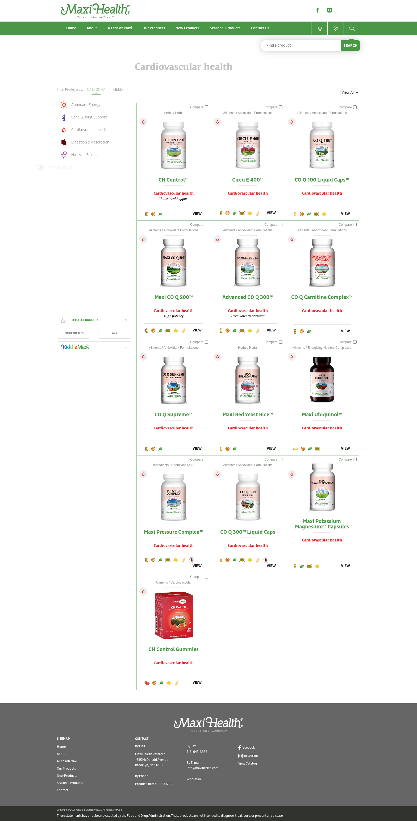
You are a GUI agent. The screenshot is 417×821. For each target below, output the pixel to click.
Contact (62, 790)
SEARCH (350, 45)
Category (96, 89)
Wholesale (194, 779)
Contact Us (260, 28)
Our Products (154, 28)
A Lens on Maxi (120, 28)
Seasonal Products (225, 28)
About (92, 28)
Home (71, 28)
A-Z (115, 333)
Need (118, 89)
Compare (199, 107)
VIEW (197, 213)
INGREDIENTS (74, 333)
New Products (187, 28)
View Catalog (247, 764)
